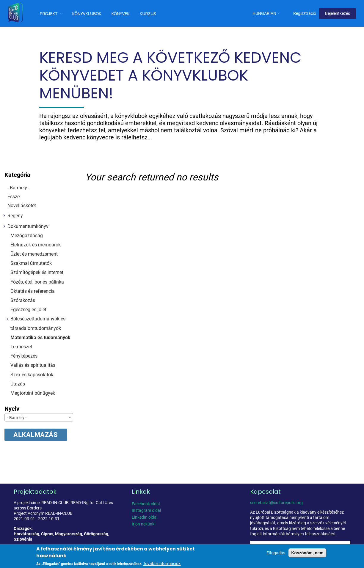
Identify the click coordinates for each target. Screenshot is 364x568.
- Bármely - (18, 188)
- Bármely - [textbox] (16, 417)
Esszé (13, 196)
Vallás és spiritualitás (32, 365)
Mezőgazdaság (26, 235)
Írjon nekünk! (144, 524)
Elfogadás (275, 552)
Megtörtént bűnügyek (32, 393)
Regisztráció (304, 13)
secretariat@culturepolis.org (276, 502)
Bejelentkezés (337, 13)
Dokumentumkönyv (27, 226)
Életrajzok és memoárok (35, 245)
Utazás (17, 384)
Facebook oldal (146, 503)
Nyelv (11, 408)
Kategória (17, 174)
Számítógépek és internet (36, 272)
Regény (15, 215)
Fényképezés (23, 356)
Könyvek (121, 13)
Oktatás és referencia (32, 291)
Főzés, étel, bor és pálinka (37, 282)
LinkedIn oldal (144, 517)
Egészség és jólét (28, 309)
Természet (21, 347)
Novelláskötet (21, 205)
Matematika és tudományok (40, 337)
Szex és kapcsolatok (31, 374)
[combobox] (38, 417)
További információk (162, 563)
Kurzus (148, 13)
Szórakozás (22, 300)
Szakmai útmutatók (31, 263)
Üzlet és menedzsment (34, 254)
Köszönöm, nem (307, 552)
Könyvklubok (86, 13)
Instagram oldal (146, 510)
